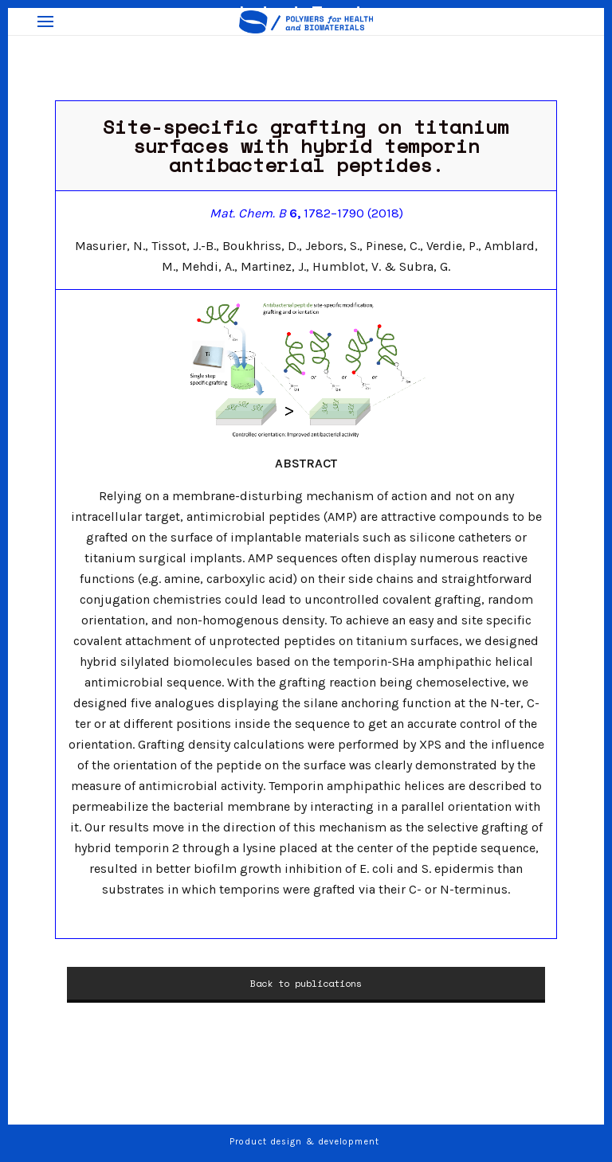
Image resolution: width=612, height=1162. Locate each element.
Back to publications (306, 983)
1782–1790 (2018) (306, 213)
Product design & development (306, 1142)
